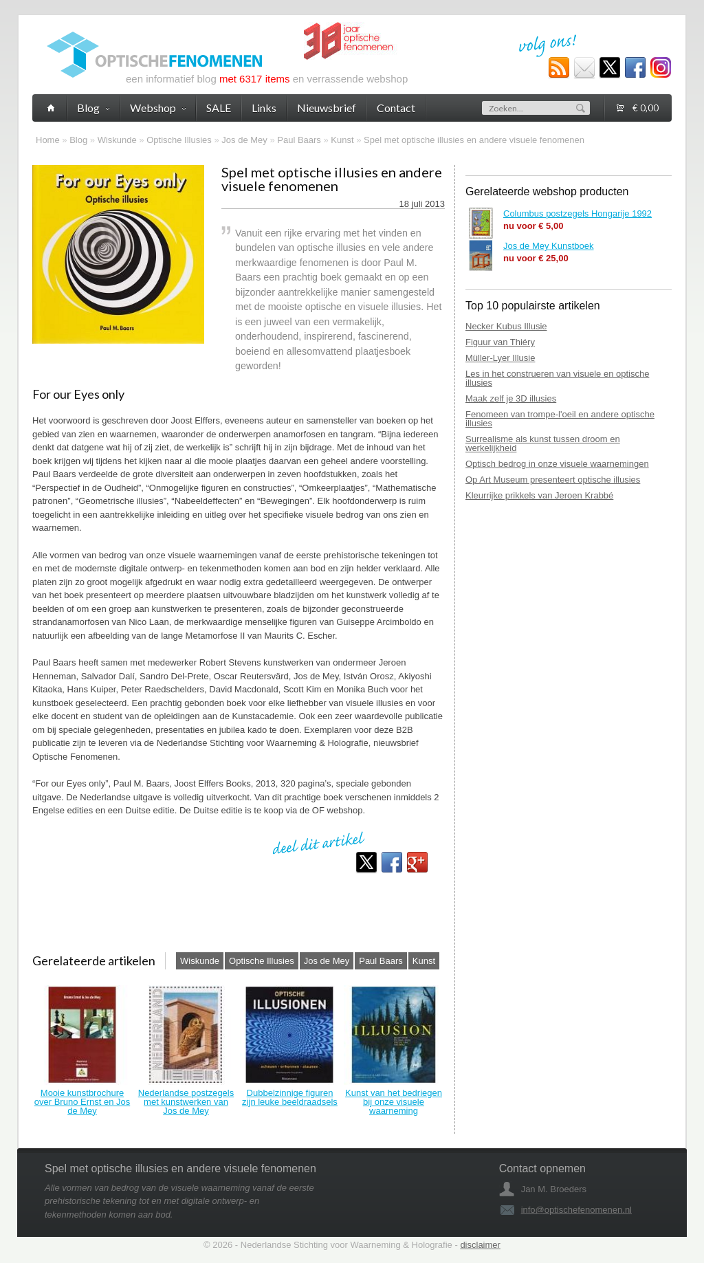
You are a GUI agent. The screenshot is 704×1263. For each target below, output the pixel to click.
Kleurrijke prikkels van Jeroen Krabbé (539, 495)
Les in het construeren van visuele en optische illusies (557, 378)
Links (264, 107)
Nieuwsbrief (326, 107)
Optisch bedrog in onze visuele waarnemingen (557, 463)
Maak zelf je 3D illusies (510, 398)
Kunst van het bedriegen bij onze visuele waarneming (393, 1102)
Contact (396, 107)
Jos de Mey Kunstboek (548, 246)
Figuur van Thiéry (500, 342)
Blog (78, 140)
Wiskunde (117, 140)
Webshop (158, 107)
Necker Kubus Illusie (506, 326)
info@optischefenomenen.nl (576, 1210)
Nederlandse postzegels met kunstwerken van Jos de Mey (186, 1102)
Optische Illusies (179, 140)
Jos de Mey (244, 140)
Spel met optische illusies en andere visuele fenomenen (474, 140)
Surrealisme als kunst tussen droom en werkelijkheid (542, 443)
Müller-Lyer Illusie (500, 357)
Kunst (342, 140)
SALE (218, 107)
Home (48, 140)
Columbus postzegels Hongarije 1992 (577, 213)
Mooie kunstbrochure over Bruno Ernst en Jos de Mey (82, 1102)
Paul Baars (299, 140)
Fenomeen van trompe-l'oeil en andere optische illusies (559, 419)
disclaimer (480, 1245)
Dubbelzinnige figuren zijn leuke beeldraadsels (290, 1097)
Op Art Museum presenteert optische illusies (552, 479)
